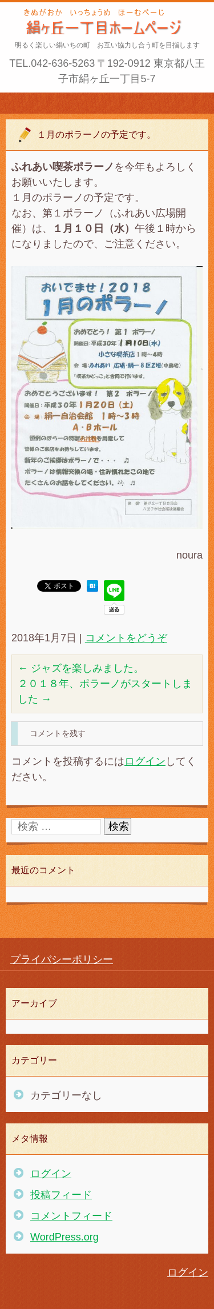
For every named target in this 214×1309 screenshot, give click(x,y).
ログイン (144, 761)
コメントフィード (71, 1216)
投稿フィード (61, 1194)
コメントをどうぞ (126, 638)
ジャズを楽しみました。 (81, 668)
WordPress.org (64, 1237)
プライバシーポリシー (61, 959)
